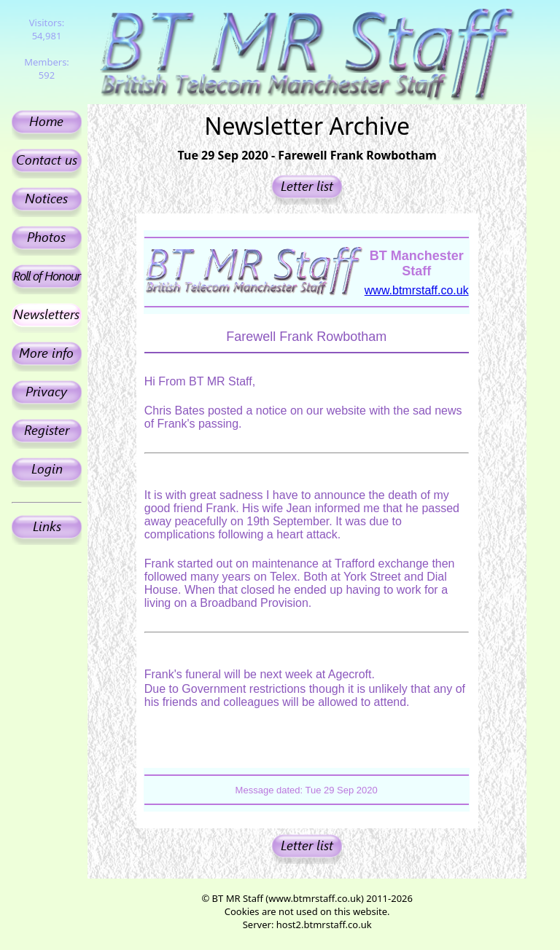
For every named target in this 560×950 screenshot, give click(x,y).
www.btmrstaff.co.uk (417, 290)
